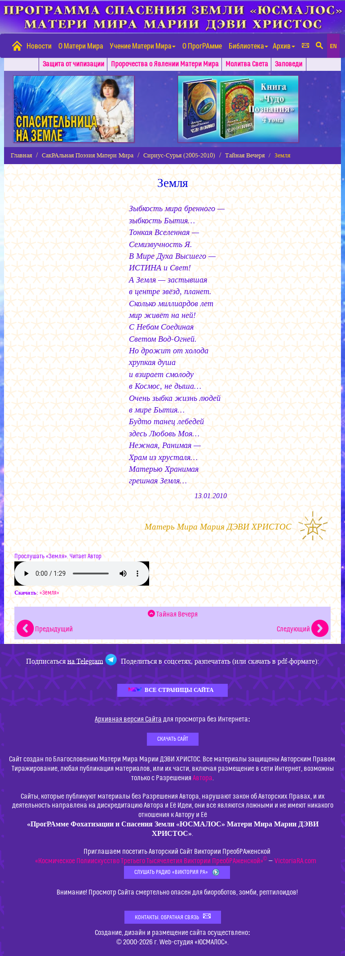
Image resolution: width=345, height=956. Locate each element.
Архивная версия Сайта (128, 719)
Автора (202, 778)
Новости (39, 45)
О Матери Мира (80, 45)
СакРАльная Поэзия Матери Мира (87, 155)
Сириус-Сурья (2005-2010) (179, 155)
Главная (21, 155)
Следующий (302, 629)
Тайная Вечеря (245, 155)
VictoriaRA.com (295, 861)
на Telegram (85, 660)
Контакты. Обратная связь (173, 917)
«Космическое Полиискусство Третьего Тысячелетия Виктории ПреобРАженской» (151, 861)
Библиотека (248, 45)
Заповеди (288, 64)
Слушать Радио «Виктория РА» (177, 872)
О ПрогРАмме (202, 45)
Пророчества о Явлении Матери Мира (165, 64)
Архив (284, 45)
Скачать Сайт (172, 739)
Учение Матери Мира (143, 45)
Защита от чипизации (73, 64)
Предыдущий (45, 629)
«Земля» (49, 592)
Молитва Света (247, 64)
